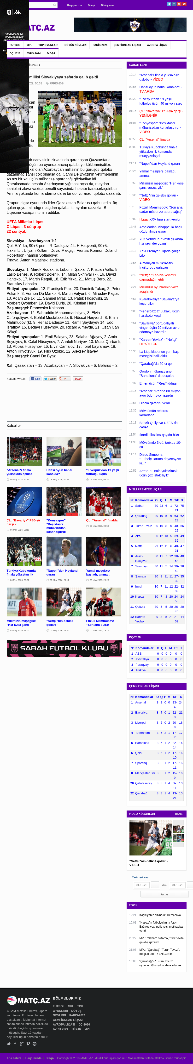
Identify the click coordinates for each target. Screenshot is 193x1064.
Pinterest (184, 4)
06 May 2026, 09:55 (59, 479)
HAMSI (179, 814)
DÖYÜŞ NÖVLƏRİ (75, 45)
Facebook (174, 4)
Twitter (169, 4)
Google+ (179, 4)
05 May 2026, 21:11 (59, 580)
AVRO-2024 (34, 53)
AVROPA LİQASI (157, 45)
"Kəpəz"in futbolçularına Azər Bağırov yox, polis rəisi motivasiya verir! (161, 926)
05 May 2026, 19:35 (59, 630)
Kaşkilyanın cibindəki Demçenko (160, 915)
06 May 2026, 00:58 (99, 526)
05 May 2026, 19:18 (99, 630)
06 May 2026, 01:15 (19, 530)
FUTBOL (15, 45)
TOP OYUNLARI (48, 45)
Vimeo (28, 1044)
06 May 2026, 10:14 (19, 479)
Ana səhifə (14, 1058)
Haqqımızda (74, 5)
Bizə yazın (107, 5)
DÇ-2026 (15, 53)
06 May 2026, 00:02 (19, 580)
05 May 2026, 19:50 (19, 630)
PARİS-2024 (100, 45)
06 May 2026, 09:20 (99, 479)
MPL (29, 45)
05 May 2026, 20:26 (99, 580)
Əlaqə (91, 5)
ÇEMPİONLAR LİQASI (127, 45)
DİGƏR (51, 53)
